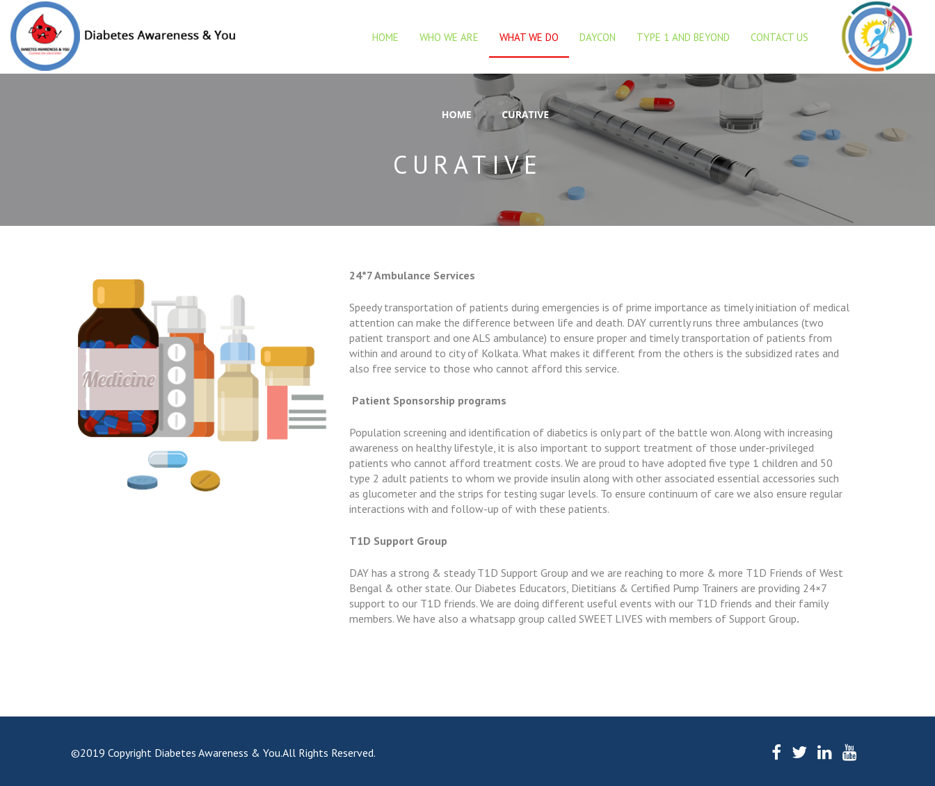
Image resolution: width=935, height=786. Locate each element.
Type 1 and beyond (683, 37)
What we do (529, 37)
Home (385, 37)
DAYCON (598, 37)
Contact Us (779, 37)
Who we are (449, 37)
